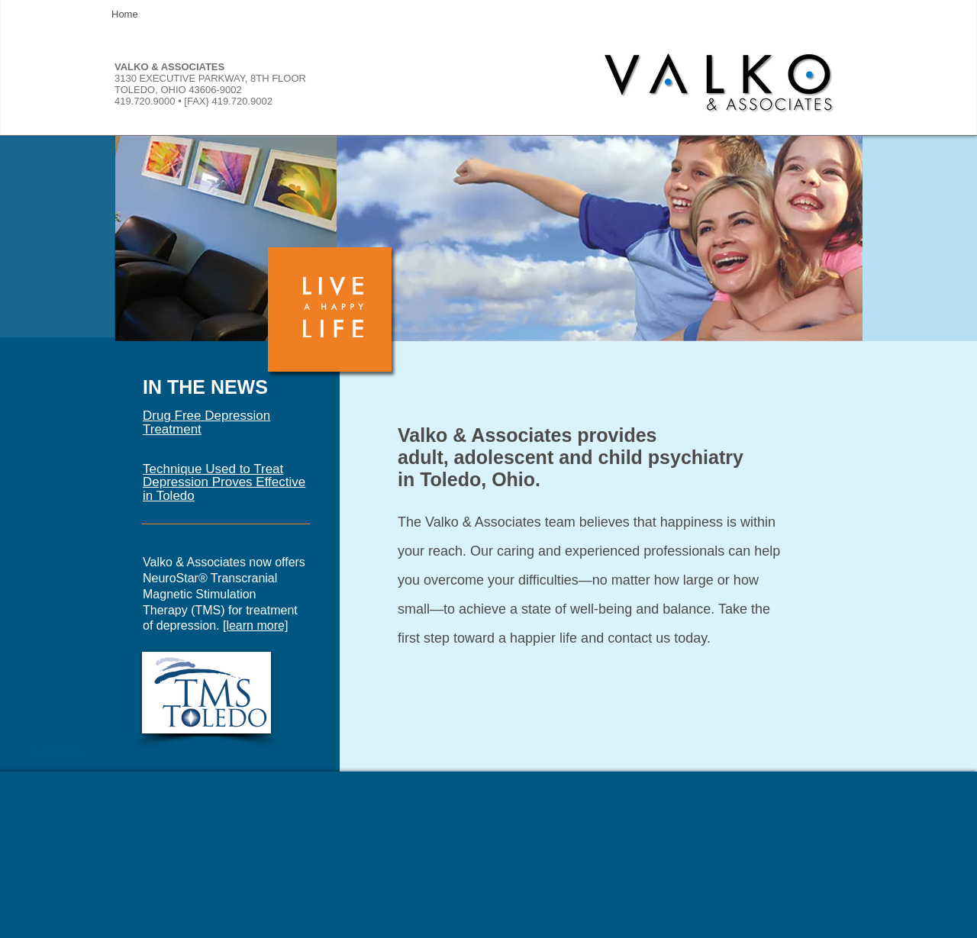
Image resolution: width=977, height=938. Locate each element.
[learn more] (255, 625)
